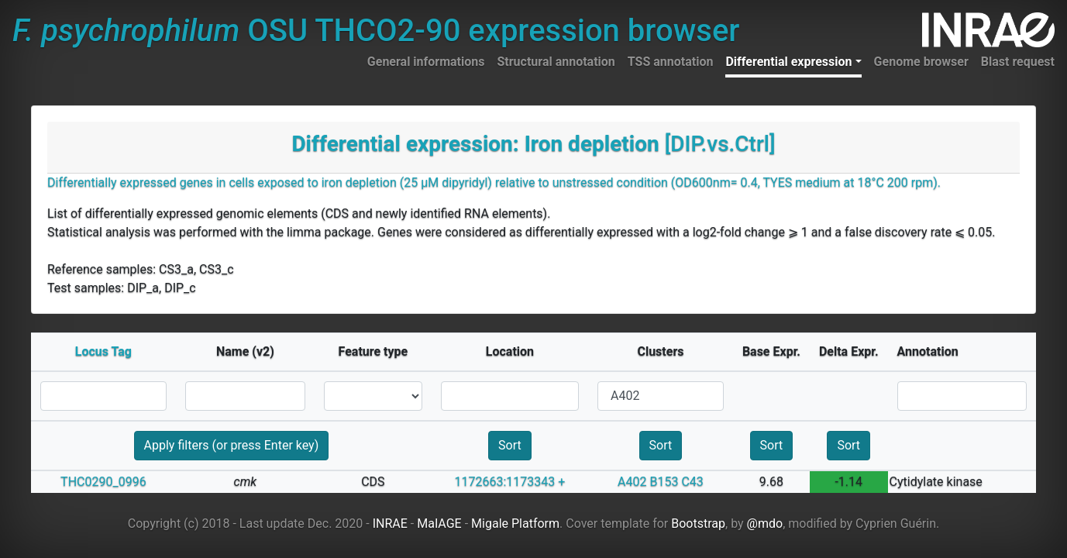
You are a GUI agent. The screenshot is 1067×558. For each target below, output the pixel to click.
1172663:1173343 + (510, 481)
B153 (663, 481)
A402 (632, 481)
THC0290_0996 (103, 481)
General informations (426, 61)
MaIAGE (439, 523)
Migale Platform (515, 523)
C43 (692, 481)
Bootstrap (698, 523)
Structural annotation (555, 61)
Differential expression (788, 61)
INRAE (390, 523)
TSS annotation (671, 61)
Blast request (1018, 61)
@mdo (765, 523)
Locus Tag (103, 351)
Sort (509, 445)
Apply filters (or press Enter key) (231, 445)
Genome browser (921, 61)
